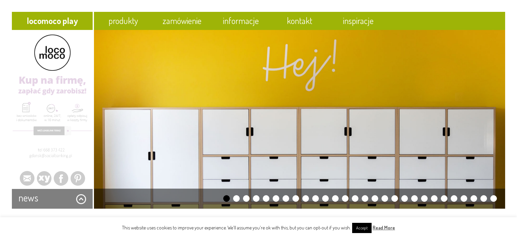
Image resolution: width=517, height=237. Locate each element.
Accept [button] (362, 227)
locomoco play (52, 20)
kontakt (299, 20)
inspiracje (358, 20)
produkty (123, 20)
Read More (384, 227)
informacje (241, 20)
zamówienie (182, 20)
